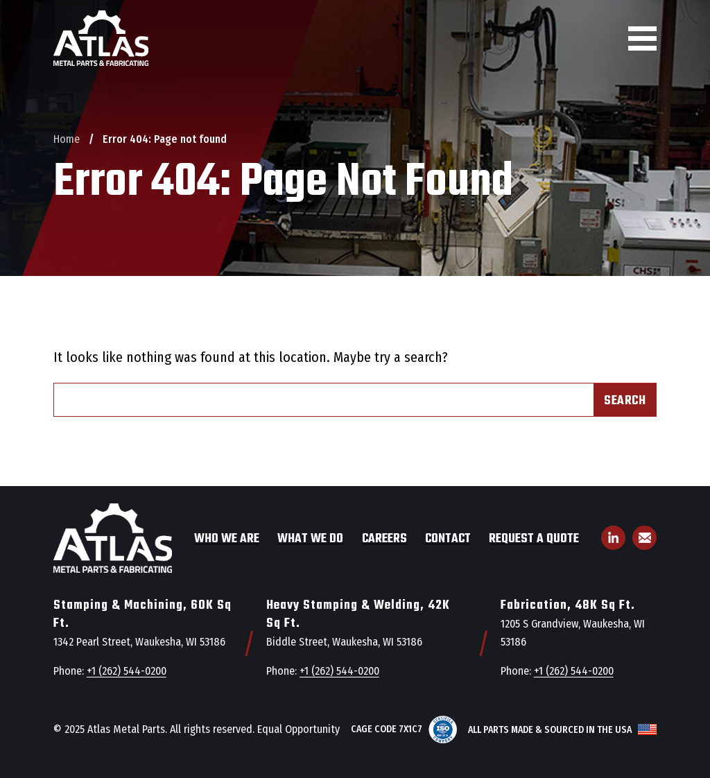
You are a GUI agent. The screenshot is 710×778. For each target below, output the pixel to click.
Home (66, 139)
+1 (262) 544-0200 (126, 670)
